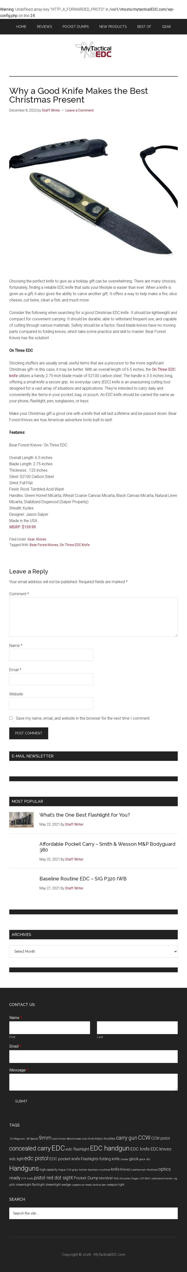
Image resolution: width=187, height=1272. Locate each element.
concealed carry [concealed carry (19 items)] (30, 1148)
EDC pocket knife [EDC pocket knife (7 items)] (64, 1158)
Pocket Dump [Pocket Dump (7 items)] (86, 1177)
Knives (41, 539)
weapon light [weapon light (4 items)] (115, 1184)
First (12, 1037)
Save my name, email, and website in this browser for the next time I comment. (83, 718)
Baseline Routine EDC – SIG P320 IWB (83, 879)
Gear (31, 539)
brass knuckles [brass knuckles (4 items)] (105, 1138)
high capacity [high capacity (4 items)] (48, 1169)
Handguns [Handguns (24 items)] (24, 1168)
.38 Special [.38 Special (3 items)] (32, 1138)
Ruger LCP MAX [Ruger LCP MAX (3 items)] (140, 1178)
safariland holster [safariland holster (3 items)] (162, 1178)
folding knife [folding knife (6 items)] (109, 1159)
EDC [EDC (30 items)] (58, 1148)
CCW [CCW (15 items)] (144, 1137)
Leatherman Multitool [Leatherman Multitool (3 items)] (144, 1169)
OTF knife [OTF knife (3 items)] (27, 1178)
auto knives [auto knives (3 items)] (59, 1138)
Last (100, 1037)
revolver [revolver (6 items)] (106, 1178)
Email (15, 670)
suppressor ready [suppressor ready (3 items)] (81, 1184)
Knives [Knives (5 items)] (125, 1169)
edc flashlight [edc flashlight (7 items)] (77, 1149)
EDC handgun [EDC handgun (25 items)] (110, 1148)
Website (16, 694)
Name (15, 645)
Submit (21, 1101)
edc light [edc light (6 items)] (16, 1159)
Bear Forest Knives (44, 545)
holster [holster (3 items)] (83, 1169)
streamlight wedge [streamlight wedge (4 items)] (58, 1184)
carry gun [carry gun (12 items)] (126, 1138)
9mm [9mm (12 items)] (45, 1138)
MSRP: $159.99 (22, 527)
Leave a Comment (79, 110)
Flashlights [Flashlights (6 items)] (90, 1159)
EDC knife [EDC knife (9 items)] (140, 1149)
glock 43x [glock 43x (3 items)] (144, 1159)
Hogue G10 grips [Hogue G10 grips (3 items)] (68, 1169)
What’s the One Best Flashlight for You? (84, 815)
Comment (19, 594)
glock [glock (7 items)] (134, 1158)
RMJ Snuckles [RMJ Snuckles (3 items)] (122, 1178)
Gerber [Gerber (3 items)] (124, 1159)
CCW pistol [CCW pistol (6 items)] (160, 1138)
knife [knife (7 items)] (115, 1169)
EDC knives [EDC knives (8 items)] (160, 1148)
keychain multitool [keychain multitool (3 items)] (99, 1169)
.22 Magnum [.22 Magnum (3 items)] (17, 1138)
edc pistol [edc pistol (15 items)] (36, 1158)
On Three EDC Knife (75, 545)
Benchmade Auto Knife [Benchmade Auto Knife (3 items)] (80, 1138)
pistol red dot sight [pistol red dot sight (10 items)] (53, 1178)
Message (18, 1070)
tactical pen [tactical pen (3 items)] (99, 1184)
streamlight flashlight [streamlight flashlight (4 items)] (30, 1184)
